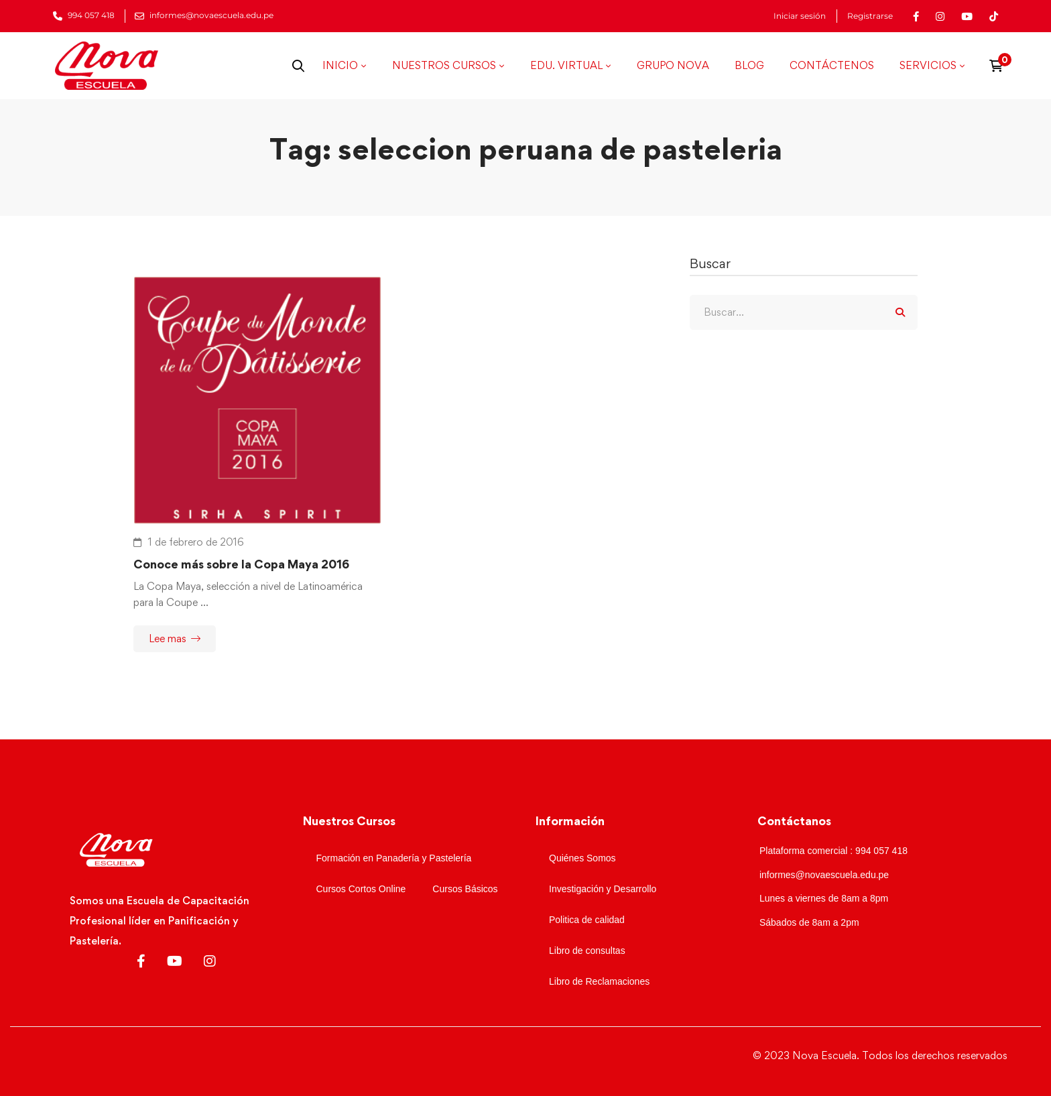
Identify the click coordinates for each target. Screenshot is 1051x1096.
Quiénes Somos (582, 858)
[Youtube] (174, 961)
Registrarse (870, 16)
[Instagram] (210, 961)
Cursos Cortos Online (361, 889)
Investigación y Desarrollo (602, 889)
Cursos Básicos (464, 889)
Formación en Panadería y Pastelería (394, 858)
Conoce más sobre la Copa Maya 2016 (241, 564)
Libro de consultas (587, 950)
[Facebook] (141, 961)
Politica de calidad (587, 919)
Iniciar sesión (800, 16)
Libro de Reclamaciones (599, 981)
